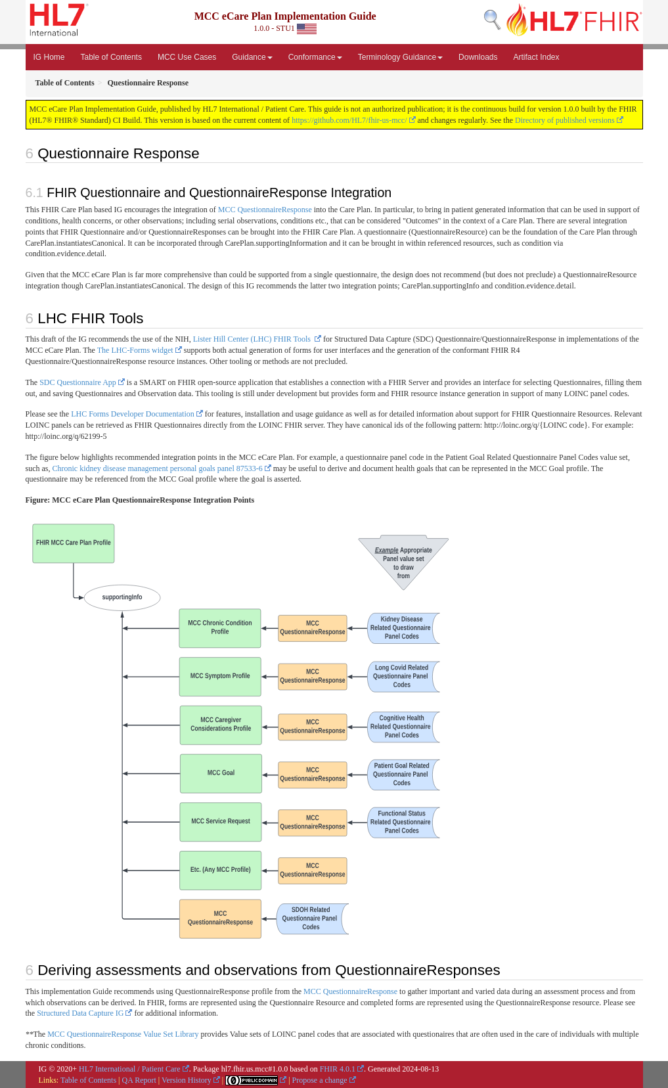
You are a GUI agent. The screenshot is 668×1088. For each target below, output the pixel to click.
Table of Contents (111, 57)
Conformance (315, 57)
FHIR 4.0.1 (337, 1069)
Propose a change (319, 1080)
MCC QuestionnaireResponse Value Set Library (122, 1034)
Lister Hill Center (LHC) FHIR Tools (253, 339)
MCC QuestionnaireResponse (265, 209)
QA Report (139, 1080)
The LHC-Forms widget (135, 350)
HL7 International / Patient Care (130, 1069)
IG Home (49, 57)
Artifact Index (536, 57)
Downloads (477, 57)
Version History (187, 1080)
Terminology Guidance (400, 57)
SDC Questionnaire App (77, 382)
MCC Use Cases (187, 57)
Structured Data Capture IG (80, 1013)
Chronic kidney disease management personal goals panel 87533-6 (158, 468)
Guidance (252, 57)
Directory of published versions (565, 120)
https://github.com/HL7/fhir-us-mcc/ (349, 120)
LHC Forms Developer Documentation (132, 414)
